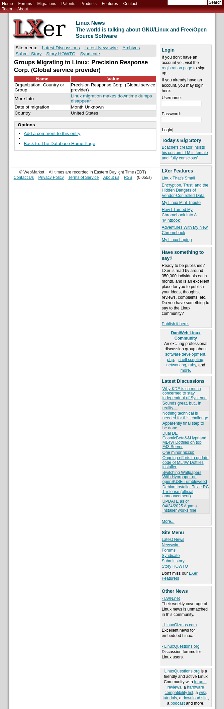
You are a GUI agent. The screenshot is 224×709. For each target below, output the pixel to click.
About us (111, 177)
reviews (174, 687)
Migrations (46, 3)
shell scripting (191, 359)
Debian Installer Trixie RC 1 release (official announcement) (185, 491)
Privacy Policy (51, 177)
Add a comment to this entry (52, 133)
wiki (202, 692)
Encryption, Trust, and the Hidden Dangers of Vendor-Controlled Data (185, 190)
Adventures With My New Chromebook (185, 230)
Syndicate (171, 555)
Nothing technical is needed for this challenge (185, 415)
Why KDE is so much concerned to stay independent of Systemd (184, 393)
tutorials (169, 698)
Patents (69, 3)
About (22, 9)
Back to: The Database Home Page (59, 143)
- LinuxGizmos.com (179, 625)
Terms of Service (83, 177)
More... (168, 521)
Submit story (173, 561)
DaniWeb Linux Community (185, 336)
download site (195, 698)
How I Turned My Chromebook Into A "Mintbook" (179, 215)
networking (176, 365)
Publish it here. (175, 324)
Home (7, 3)
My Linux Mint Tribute (181, 202)
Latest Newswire (101, 47)
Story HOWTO (175, 566)
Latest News (173, 539)
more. (186, 370)
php (170, 359)
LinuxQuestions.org (182, 671)
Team (7, 9)
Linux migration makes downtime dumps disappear (111, 98)
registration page (177, 68)
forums (200, 682)
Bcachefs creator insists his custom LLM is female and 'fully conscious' (185, 152)
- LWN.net (171, 598)
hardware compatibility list (184, 690)
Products (89, 3)
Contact (130, 3)
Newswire (171, 545)
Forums (25, 3)
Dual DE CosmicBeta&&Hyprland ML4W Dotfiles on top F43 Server (184, 440)
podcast (178, 703)
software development (185, 354)
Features (110, 3)
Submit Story (29, 53)
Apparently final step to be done (183, 425)
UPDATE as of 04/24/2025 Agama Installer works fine (179, 506)
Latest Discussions (61, 47)
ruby (192, 365)
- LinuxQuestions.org (181, 646)
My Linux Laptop (177, 239)
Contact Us (24, 177)
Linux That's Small (178, 178)
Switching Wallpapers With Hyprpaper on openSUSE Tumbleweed (184, 477)
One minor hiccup (178, 452)
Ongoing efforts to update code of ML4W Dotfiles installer (185, 462)
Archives (131, 47)
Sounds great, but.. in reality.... (181, 405)
